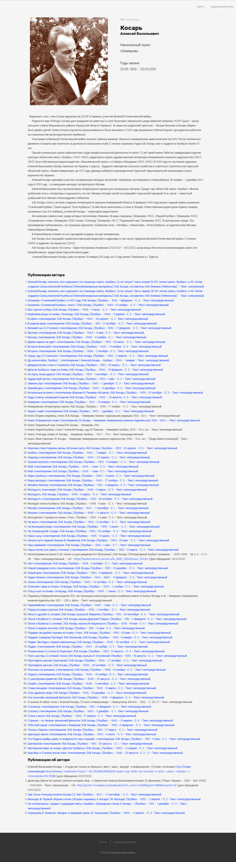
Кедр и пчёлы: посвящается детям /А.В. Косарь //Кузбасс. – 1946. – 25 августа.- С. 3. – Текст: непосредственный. (95, 397)
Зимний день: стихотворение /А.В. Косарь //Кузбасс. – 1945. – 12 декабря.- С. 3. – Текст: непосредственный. (92, 388)
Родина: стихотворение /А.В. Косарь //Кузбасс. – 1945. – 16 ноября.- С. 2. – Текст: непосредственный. (88, 674)
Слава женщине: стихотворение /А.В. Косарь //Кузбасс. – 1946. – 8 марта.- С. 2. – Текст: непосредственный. (92, 688)
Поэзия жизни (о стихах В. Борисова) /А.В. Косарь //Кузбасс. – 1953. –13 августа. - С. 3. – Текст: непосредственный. (96, 651)
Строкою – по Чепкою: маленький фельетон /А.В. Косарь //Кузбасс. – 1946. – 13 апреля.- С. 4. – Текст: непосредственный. (100, 720)
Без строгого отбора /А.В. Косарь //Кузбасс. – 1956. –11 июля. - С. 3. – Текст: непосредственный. (84, 309)
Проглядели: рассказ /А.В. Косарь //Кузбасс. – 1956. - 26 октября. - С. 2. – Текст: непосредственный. (87, 665)
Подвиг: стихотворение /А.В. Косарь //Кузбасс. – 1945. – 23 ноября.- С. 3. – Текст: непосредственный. (88, 646)
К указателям (129, 19)
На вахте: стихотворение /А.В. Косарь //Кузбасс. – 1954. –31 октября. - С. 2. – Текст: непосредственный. (89, 522)
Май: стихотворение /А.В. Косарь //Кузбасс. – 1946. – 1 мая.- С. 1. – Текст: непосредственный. (83, 471)
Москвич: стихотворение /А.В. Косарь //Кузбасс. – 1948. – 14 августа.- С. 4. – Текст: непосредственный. (89, 513)
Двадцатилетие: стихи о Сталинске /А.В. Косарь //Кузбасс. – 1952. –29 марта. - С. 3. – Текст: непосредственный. (94, 365)
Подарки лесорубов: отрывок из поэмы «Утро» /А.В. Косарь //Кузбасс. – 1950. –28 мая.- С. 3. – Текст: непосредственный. (99, 633)
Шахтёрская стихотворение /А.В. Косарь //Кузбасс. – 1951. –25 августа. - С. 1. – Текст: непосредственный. (90, 743)
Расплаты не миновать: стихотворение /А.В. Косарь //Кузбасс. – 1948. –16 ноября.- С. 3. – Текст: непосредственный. (97, 670)
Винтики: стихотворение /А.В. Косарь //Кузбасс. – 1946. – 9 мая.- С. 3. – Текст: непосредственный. (86, 333)
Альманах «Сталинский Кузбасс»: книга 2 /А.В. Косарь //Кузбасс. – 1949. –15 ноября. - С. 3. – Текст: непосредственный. (98, 305)
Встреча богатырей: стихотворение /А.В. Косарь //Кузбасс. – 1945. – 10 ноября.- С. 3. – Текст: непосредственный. (95, 346)
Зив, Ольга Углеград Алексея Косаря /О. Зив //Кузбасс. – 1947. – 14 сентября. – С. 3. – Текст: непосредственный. (94, 794)
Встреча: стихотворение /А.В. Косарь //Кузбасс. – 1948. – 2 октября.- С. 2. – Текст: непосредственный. (88, 351)
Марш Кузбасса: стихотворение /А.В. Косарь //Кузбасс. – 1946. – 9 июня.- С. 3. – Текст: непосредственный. (91, 476)
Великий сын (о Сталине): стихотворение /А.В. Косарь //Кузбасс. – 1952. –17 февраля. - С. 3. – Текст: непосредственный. (99, 328)
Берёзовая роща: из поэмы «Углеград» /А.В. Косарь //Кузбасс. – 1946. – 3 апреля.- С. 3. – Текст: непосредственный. (96, 314)
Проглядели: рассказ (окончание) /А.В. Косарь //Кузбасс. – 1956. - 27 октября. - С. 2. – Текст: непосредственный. (95, 660)
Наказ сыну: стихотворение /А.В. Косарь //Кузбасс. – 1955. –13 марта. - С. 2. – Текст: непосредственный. (89, 536)
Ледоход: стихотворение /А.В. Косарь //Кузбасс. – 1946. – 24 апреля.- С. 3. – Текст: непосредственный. (89, 457)
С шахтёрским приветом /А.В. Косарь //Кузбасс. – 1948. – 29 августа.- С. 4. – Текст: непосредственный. (89, 679)
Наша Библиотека (222, 6)
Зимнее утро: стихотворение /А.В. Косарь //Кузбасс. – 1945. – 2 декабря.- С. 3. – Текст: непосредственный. (91, 383)
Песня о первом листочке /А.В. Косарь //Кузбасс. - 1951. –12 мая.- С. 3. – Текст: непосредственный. (86, 628)
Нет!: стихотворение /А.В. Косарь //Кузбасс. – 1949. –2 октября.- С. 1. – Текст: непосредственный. (85, 563)
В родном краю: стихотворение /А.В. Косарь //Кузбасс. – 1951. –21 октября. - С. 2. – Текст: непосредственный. (92, 323)
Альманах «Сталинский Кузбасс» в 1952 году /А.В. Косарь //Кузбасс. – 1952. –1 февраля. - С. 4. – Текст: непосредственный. (101, 300)
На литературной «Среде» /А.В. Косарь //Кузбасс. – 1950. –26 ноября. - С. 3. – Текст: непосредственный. (90, 531)
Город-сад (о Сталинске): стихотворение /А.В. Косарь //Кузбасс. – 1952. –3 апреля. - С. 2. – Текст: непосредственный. (98, 356)
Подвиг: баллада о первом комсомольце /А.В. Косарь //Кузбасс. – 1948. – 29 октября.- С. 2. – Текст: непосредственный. (99, 642)
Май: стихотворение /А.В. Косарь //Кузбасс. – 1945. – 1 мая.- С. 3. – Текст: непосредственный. (83, 466)
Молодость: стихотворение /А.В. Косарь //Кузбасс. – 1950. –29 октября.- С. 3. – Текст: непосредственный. (90, 499)
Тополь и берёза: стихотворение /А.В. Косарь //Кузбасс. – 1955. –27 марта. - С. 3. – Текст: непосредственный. (93, 730)
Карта (200, 6)
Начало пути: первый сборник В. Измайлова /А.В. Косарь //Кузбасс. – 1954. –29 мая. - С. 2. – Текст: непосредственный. (98, 540)
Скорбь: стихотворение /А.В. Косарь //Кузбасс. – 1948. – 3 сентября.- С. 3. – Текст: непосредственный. (88, 683)
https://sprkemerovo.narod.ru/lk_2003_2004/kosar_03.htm (111, 559)
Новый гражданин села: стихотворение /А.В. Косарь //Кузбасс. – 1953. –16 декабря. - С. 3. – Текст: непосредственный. (98, 568)
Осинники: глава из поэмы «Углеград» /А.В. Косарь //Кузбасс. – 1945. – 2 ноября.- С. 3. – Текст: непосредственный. (96, 586)
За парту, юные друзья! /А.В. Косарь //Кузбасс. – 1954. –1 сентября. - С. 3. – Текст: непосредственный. (88, 374)
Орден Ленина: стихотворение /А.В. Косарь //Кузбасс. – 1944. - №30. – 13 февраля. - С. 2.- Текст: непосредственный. (97, 577)
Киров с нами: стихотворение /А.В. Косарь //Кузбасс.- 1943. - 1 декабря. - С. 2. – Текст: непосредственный (91, 411)
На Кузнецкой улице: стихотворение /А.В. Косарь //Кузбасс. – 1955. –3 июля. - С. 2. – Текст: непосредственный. (94, 526)
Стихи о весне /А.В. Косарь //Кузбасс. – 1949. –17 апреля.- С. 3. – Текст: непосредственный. (82, 716)
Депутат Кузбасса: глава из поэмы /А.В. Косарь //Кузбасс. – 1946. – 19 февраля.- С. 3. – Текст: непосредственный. (95, 370)
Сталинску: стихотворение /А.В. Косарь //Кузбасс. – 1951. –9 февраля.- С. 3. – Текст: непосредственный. (89, 707)
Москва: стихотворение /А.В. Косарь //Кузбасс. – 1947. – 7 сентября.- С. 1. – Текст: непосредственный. (88, 508)
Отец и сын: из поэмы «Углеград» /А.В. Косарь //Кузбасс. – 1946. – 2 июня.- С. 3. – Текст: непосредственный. (92, 591)
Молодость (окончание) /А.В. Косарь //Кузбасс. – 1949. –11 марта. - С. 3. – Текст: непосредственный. (87, 490)
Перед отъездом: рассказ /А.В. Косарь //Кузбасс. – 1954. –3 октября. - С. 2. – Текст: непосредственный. (89, 609)
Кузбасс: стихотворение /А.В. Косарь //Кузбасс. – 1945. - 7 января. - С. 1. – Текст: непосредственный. (87, 453)
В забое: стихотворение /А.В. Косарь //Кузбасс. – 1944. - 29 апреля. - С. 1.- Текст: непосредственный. (88, 319)
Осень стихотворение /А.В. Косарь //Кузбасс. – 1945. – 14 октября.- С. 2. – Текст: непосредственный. (87, 582)
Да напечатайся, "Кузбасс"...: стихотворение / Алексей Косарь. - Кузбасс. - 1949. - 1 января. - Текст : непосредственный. (98, 360)
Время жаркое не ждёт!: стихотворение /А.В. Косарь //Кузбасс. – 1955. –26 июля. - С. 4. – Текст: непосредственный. (97, 342)
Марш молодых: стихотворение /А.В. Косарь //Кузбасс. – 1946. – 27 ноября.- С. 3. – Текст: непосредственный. (93, 480)
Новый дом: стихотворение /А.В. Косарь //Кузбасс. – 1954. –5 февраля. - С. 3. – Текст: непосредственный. (91, 573)
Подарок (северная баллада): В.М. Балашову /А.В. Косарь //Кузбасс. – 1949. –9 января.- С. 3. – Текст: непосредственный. (100, 637)
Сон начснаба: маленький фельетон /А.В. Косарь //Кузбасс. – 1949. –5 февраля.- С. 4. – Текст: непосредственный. (96, 697)
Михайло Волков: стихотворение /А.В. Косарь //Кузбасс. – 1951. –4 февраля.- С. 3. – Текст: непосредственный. (93, 485)
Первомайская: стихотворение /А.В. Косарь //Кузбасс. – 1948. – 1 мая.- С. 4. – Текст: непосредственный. (89, 605)
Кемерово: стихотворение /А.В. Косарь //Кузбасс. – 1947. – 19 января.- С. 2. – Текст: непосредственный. (89, 402)
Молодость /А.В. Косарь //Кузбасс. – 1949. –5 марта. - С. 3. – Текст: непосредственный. (79, 494)
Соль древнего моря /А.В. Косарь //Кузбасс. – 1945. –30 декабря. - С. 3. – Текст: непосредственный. (87, 693)
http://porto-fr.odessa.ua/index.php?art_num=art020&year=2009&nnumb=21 (126, 785)
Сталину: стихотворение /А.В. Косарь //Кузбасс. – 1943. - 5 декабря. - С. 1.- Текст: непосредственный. (88, 711)
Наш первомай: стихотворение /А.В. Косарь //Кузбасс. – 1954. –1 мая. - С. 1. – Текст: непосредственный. (89, 545)
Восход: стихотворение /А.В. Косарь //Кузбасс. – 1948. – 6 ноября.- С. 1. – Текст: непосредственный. (87, 337)
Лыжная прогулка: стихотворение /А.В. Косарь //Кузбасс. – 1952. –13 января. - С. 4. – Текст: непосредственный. (94, 462)
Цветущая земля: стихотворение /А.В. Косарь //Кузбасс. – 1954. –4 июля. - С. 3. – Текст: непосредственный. (92, 734)
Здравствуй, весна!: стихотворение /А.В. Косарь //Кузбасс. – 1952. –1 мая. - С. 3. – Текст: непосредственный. (92, 379)
